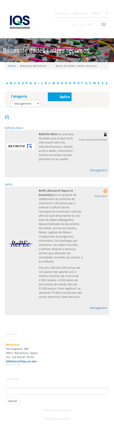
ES (74, 24)
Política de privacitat (57, 419)
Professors (80, 13)
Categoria (19, 96)
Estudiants (62, 13)
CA (81, 24)
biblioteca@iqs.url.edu (21, 361)
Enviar (13, 401)
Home (12, 66)
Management (98, 170)
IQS (107, 13)
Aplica (65, 96)
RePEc (9, 184)
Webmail (96, 13)
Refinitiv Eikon (14, 128)
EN (89, 24)
